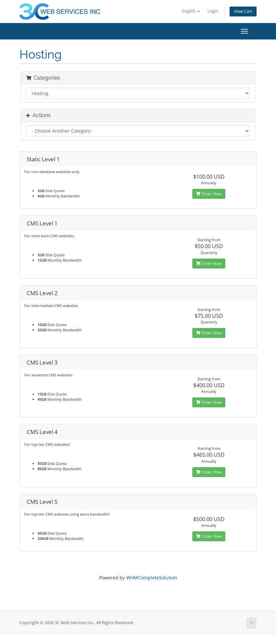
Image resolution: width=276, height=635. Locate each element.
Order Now (209, 193)
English (191, 11)
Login (212, 11)
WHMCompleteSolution (151, 577)
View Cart (243, 11)
